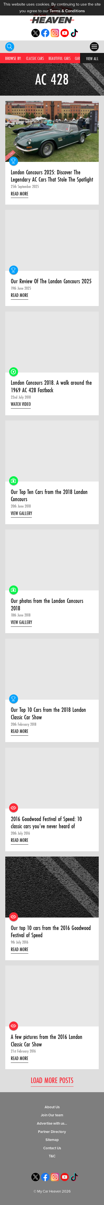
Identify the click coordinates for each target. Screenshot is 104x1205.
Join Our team (52, 1115)
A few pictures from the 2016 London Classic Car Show (46, 1040)
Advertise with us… (52, 1123)
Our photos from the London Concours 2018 (47, 604)
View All (92, 59)
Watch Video (21, 404)
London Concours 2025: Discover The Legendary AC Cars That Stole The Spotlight (52, 176)
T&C (52, 1156)
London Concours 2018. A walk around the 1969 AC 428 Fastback (51, 386)
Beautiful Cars (59, 58)
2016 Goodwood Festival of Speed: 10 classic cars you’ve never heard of (46, 822)
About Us (52, 1107)
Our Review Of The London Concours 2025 (51, 281)
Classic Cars (35, 58)
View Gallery (21, 513)
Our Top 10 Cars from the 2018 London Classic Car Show (48, 713)
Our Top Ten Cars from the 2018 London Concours (49, 495)
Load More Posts (52, 1080)
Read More (19, 193)
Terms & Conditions (67, 10)
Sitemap (52, 1140)
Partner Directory (52, 1132)
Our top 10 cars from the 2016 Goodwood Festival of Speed (51, 931)
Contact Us (52, 1148)
